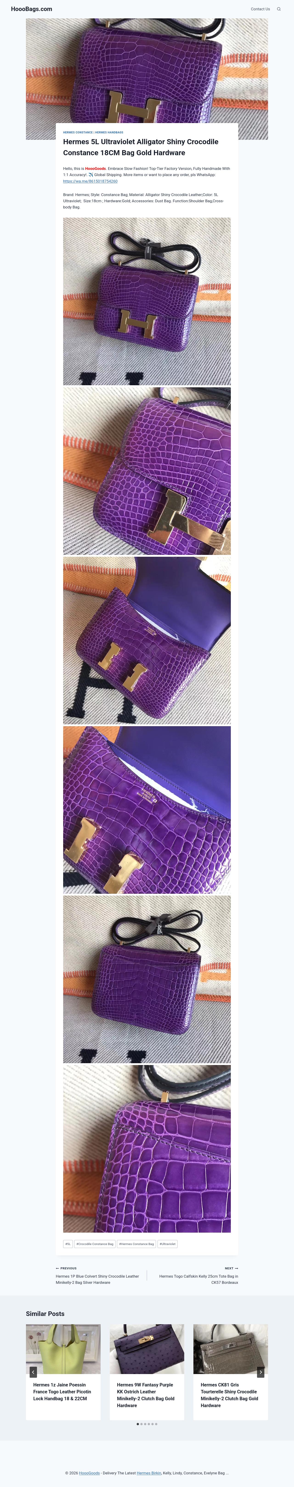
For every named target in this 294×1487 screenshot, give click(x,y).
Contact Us (260, 9)
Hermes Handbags (109, 132)
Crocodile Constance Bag (94, 1244)
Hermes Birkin (149, 1473)
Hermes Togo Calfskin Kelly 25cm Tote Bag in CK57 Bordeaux (194, 1275)
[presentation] (63, 1349)
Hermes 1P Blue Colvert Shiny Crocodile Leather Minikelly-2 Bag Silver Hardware (99, 1275)
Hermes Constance (78, 132)
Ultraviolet (167, 1244)
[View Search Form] (279, 9)
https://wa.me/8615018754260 (90, 181)
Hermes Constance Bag (136, 1244)
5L (68, 1244)
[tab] (138, 1424)
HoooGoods (89, 1473)
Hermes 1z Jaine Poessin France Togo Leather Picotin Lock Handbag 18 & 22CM (62, 1391)
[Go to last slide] (33, 1372)
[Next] (260, 1372)
